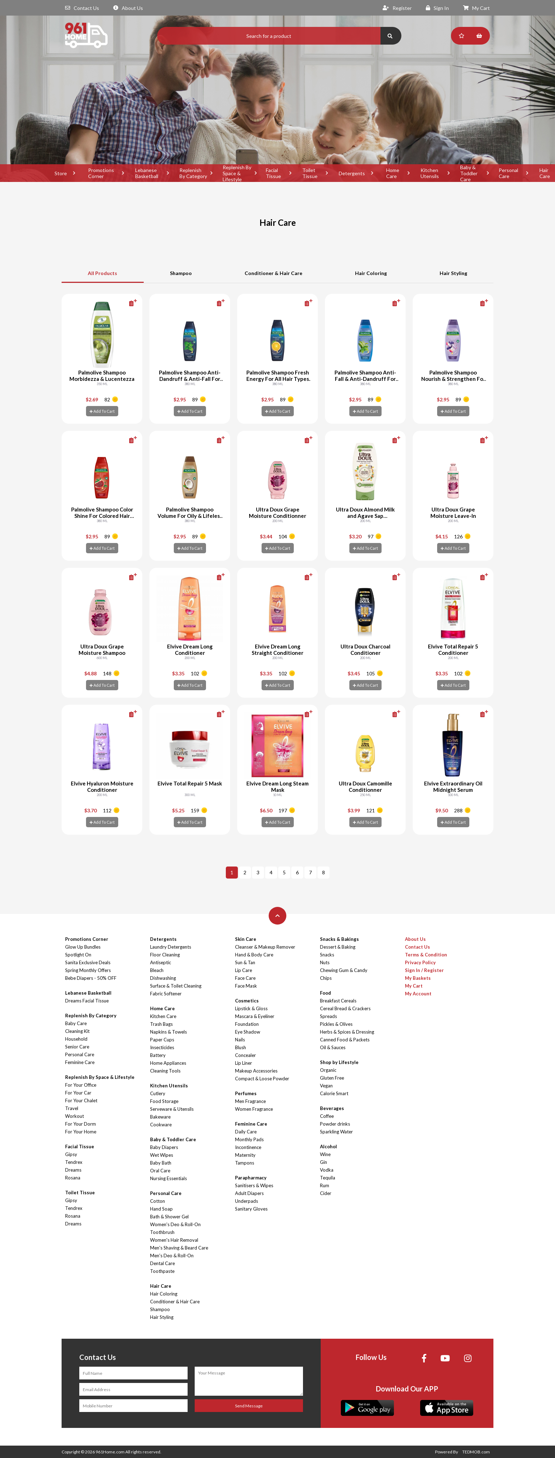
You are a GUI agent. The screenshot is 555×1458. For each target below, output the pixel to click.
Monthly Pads (249, 1139)
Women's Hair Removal (174, 1240)
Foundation (247, 1024)
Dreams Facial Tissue (87, 1001)
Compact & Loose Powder (262, 1078)
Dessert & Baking (337, 947)
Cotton (157, 1201)
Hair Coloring (371, 273)
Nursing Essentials (168, 1178)
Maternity (245, 1155)
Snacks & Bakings (339, 939)
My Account (418, 993)
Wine (325, 1154)
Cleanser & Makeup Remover (265, 947)
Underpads (246, 1201)
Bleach (157, 970)
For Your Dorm (80, 1124)
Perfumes (246, 1093)
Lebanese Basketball (146, 173)
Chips (326, 978)
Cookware (161, 1124)
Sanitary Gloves (251, 1209)
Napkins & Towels (168, 1032)
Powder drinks (335, 1124)
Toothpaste (162, 1271)
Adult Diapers (249, 1193)
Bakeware (160, 1117)
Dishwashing (163, 978)
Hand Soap (161, 1209)
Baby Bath (160, 1163)
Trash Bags (161, 1024)
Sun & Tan (245, 962)
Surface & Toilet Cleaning (175, 986)
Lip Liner (243, 1063)
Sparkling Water (336, 1131)
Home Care (392, 173)
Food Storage (164, 1101)
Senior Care (77, 1047)
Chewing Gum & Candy (343, 970)
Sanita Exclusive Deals (87, 962)
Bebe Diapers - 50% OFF (90, 978)
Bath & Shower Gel (169, 1216)
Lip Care (243, 970)
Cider (325, 1193)
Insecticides (162, 1047)
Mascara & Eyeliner (254, 1016)
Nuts (325, 962)
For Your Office (80, 1085)
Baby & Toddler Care (468, 173)
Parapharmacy (251, 1177)
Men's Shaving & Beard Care (179, 1248)
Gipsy (71, 1154)
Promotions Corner (101, 173)
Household (76, 1039)
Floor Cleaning (165, 954)
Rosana (72, 1177)
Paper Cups (162, 1039)
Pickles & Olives (336, 1024)
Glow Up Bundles (83, 947)
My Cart (476, 8)
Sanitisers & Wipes (254, 1185)
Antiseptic (160, 962)
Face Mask (246, 986)
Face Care (245, 978)
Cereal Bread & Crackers (345, 1008)
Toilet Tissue (309, 173)
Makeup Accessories (256, 1071)
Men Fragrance (250, 1101)
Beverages (332, 1108)
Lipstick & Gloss (251, 1008)
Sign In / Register (424, 970)
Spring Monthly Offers (88, 970)
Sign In (437, 8)
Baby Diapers (164, 1147)
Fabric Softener (166, 993)
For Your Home (80, 1131)
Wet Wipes (161, 1155)
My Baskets (418, 978)
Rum (324, 1185)
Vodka (326, 1170)
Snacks (327, 954)
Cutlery (157, 1093)
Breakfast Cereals (338, 1001)
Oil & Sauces (332, 1047)
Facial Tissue (273, 173)
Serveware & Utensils (172, 1109)
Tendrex (73, 1162)
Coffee (327, 1116)
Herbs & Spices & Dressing (347, 1032)
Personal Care (508, 173)
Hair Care (160, 1286)
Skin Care (245, 939)
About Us (128, 8)
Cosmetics (247, 1001)
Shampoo (181, 273)
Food (325, 993)
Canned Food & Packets (345, 1039)
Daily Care (246, 1131)
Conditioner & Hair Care (273, 273)
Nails (240, 1039)
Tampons (244, 1163)
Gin (323, 1162)
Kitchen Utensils (429, 173)
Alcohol (328, 1146)
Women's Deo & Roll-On (175, 1224)
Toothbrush (162, 1232)
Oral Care (160, 1170)
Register (397, 8)
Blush (240, 1047)
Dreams (73, 1170)
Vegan (326, 1085)
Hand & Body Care (254, 954)
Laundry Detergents (170, 947)
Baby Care (76, 1023)
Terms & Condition (426, 954)
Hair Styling (453, 273)
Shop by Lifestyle (339, 1062)
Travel (71, 1108)
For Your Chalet (81, 1100)
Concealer (245, 1055)
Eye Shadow (247, 1032)
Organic (328, 1070)
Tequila (327, 1177)
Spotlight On (78, 954)
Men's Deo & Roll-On (172, 1255)
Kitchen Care (163, 1016)
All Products (102, 273)
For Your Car (78, 1093)
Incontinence (248, 1147)
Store (61, 173)
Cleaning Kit (77, 1031)
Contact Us (82, 8)
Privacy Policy (420, 962)
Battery (158, 1055)
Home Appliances (168, 1063)
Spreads (328, 1016)
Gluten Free (332, 1078)
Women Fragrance (254, 1109)
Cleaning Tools (165, 1071)
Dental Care (162, 1263)
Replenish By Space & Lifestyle (237, 173)
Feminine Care (80, 1062)
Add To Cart (102, 411)
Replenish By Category (193, 173)
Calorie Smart (334, 1093)
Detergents (352, 173)
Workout (74, 1116)
